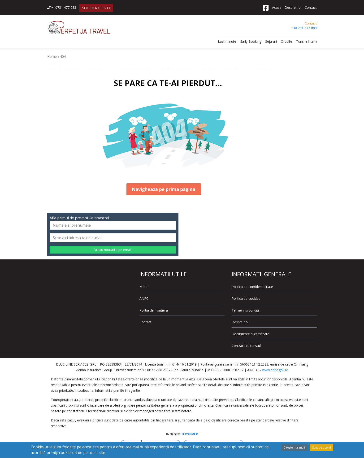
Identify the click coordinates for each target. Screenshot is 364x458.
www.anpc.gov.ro (275, 370)
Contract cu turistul (246, 345)
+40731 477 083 (61, 7)
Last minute (227, 41)
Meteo (144, 286)
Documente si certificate (250, 334)
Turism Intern (306, 41)
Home (52, 56)
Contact (311, 7)
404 (63, 56)
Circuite (286, 41)
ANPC (143, 298)
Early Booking (250, 41)
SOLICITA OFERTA (96, 8)
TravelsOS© (189, 433)
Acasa (276, 7)
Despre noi (293, 7)
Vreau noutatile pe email (112, 249)
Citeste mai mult (294, 448)
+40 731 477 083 (304, 27)
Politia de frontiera (153, 310)
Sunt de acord (321, 448)
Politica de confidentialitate (252, 286)
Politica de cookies (246, 298)
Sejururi (271, 41)
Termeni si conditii (246, 310)
